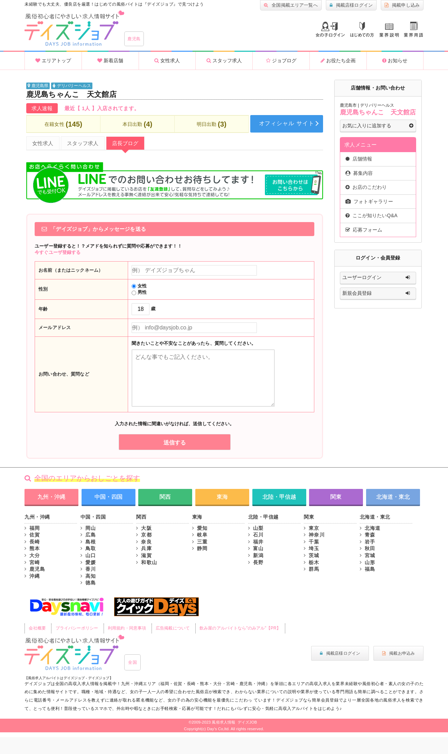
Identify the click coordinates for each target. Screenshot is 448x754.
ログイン (330, 29)
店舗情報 (358, 159)
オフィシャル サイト (286, 123)
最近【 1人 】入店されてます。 (101, 108)
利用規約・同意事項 (127, 628)
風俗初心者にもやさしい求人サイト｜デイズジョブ (74, 652)
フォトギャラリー (369, 201)
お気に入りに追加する (377, 125)
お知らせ (394, 60)
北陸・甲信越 (279, 497)
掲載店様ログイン (351, 5)
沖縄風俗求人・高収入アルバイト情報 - (74, 28)
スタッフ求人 (224, 60)
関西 (165, 497)
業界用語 (413, 29)
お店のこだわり (366, 187)
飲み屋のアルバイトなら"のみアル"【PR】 (240, 628)
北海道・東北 (393, 497)
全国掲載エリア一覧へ (291, 5)
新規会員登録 (377, 293)
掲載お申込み (398, 653)
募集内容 (359, 173)
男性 (139, 292)
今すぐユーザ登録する (57, 252)
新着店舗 (110, 60)
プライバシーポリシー (77, 628)
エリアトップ (53, 60)
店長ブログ (125, 143)
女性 (139, 286)
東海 (222, 497)
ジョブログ (281, 60)
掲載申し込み (402, 5)
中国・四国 (108, 497)
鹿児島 (134, 38)
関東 (336, 497)
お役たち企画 (338, 60)
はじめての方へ (362, 29)
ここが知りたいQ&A (371, 215)
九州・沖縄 (51, 497)
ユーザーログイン (377, 277)
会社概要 (37, 628)
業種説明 (389, 30)
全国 (132, 662)
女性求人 (167, 60)
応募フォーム (364, 230)
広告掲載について (173, 628)
